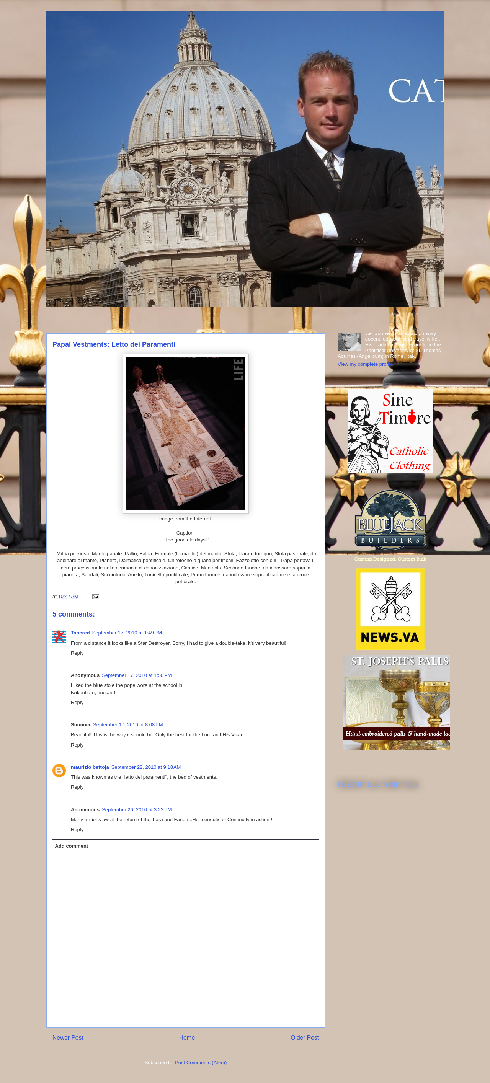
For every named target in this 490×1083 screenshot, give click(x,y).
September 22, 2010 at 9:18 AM (146, 767)
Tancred (80, 633)
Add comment (71, 846)
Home (187, 1037)
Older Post (305, 1037)
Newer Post (67, 1037)
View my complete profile (365, 364)
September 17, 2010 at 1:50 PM (137, 675)
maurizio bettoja (90, 767)
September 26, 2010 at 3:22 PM (137, 809)
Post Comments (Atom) (201, 1062)
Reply (77, 653)
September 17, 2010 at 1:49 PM (127, 633)
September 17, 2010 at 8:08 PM (128, 724)
